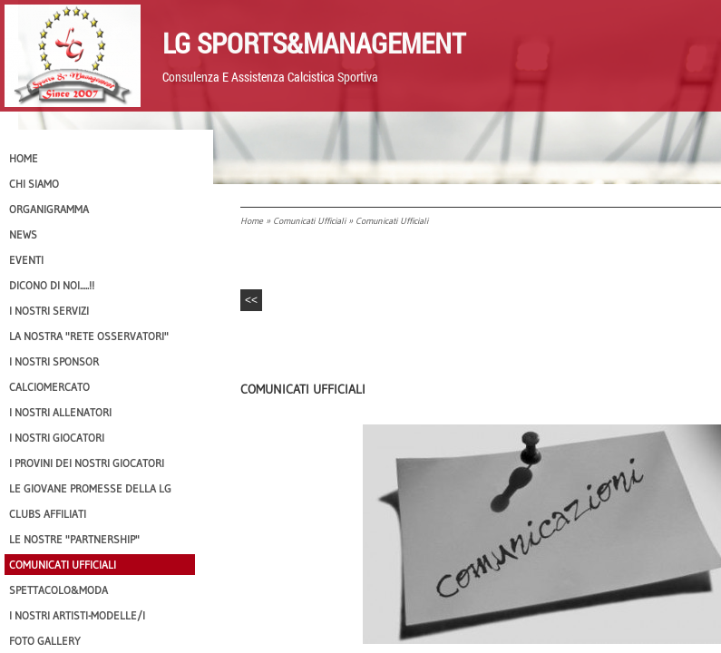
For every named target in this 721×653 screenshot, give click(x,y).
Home (251, 221)
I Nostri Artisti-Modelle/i (77, 615)
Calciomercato (49, 387)
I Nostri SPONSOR (54, 361)
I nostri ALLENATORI (60, 412)
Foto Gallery (45, 641)
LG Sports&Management (313, 42)
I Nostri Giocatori (56, 437)
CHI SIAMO (34, 183)
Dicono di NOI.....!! (51, 285)
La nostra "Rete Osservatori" (89, 336)
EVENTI (26, 260)
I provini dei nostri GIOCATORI (86, 463)
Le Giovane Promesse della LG (90, 488)
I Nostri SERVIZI (49, 310)
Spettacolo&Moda (58, 590)
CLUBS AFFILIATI (47, 514)
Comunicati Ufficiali (309, 221)
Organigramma (49, 209)
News (23, 234)
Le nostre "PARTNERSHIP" (74, 539)
